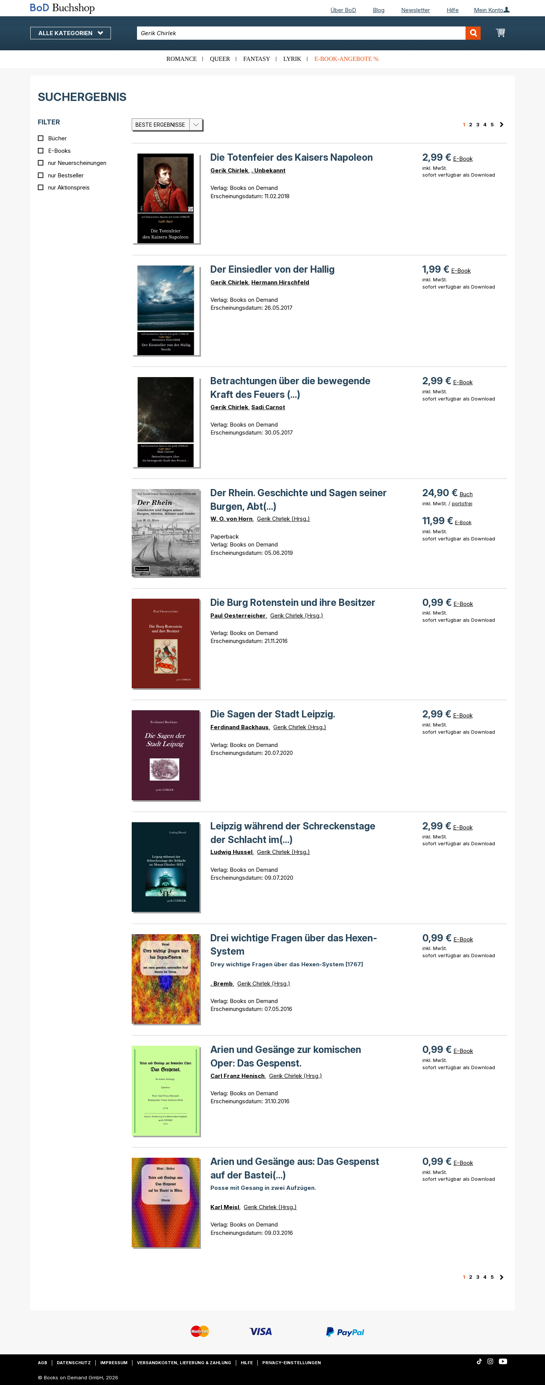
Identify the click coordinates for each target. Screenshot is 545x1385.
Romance (182, 59)
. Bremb (221, 983)
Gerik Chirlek (229, 170)
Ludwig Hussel (231, 852)
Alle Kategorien (70, 33)
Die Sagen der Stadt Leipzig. (272, 714)
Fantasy (256, 59)
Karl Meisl (224, 1207)
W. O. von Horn (231, 518)
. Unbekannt (268, 170)
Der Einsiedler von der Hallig (272, 269)
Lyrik (292, 59)
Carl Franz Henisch (237, 1075)
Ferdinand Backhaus (239, 727)
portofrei (462, 503)
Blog (379, 10)
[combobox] (309, 33)
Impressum (114, 1362)
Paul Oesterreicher (238, 615)
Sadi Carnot (268, 407)
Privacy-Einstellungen (291, 1362)
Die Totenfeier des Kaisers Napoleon (291, 157)
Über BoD (343, 10)
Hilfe (453, 10)
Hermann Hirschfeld (280, 282)
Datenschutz (74, 1362)
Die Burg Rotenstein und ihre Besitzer (292, 602)
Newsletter (415, 10)
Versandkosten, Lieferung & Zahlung (184, 1362)
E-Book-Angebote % (346, 59)
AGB (42, 1362)
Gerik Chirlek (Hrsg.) (283, 518)
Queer (220, 59)
